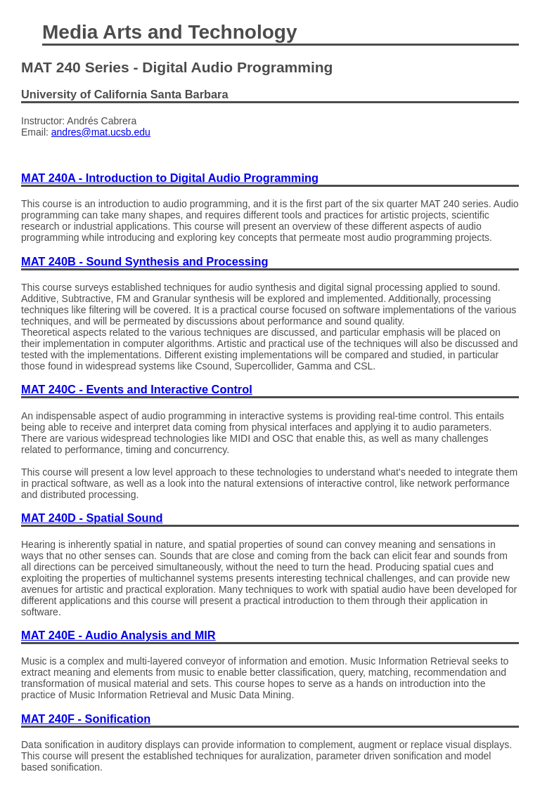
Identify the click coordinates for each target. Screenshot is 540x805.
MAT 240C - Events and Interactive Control (136, 389)
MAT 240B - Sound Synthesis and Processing (145, 261)
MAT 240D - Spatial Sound (91, 517)
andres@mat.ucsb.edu (100, 132)
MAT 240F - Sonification (85, 718)
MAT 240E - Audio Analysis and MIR (118, 635)
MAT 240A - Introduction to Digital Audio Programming (170, 177)
